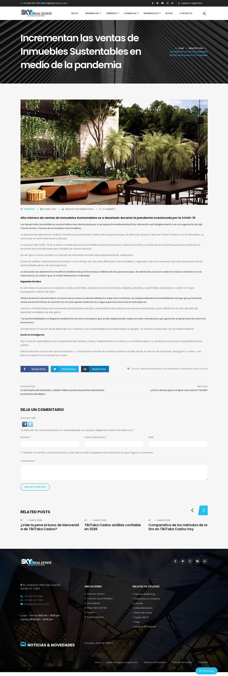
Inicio (97, 662)
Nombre (25, 437)
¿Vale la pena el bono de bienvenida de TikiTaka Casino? (49, 527)
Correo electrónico (95, 437)
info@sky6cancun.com (55, 3)
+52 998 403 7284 (31, 3)
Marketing (29, 209)
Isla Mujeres (92, 603)
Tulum (89, 612)
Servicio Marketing (145, 594)
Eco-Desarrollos (171, 368)
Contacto (203, 662)
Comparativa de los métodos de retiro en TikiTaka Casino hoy (177, 527)
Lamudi (139, 603)
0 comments (107, 209)
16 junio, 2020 (49, 209)
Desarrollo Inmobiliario (151, 368)
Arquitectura (195, 48)
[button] (25, 424)
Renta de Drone (143, 612)
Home (181, 48)
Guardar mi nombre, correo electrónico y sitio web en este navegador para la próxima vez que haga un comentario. (88, 452)
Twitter (191, 351)
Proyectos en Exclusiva (147, 598)
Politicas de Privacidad (155, 662)
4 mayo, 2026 (35, 520)
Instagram (178, 351)
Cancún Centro (94, 594)
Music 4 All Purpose (145, 626)
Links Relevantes (144, 608)
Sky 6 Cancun (201, 368)
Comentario (28, 461)
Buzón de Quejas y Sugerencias (122, 662)
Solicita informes (29, 351)
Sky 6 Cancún (28, 341)
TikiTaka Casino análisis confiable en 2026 (112, 527)
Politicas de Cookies (182, 662)
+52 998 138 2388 (33, 596)
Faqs (137, 622)
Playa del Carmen (95, 607)
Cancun (135, 368)
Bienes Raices (86, 209)
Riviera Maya (186, 368)
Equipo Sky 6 (141, 617)
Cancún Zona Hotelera (98, 598)
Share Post (33, 369)
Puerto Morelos (94, 617)
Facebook (165, 351)
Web (151, 437)
